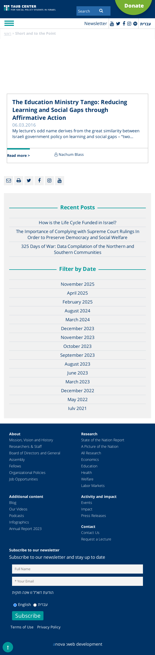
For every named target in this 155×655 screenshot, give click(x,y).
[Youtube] (112, 23)
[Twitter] (118, 23)
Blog (12, 502)
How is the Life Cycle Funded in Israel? (77, 222)
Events (86, 502)
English (22, 604)
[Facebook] (124, 23)
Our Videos (18, 509)
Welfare (87, 479)
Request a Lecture (96, 539)
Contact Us (90, 532)
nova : (60, 644)
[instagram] (129, 23)
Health (86, 472)
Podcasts (16, 515)
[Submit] (101, 10)
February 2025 (78, 302)
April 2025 (77, 293)
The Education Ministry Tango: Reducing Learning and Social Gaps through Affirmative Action (69, 109)
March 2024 (77, 320)
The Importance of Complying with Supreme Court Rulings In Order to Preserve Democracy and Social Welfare (77, 234)
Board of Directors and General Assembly (34, 456)
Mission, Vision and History (31, 439)
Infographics (19, 522)
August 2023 (77, 364)
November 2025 (78, 284)
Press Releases (93, 515)
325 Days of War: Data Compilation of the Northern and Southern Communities (77, 249)
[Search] (93, 11)
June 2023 (77, 373)
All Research (91, 452)
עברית (40, 604)
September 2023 (77, 355)
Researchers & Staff (25, 446)
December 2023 (77, 328)
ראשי (7, 33)
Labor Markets (93, 485)
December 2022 (77, 391)
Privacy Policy (48, 626)
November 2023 (78, 337)
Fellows (15, 465)
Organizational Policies (27, 472)
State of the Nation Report (102, 439)
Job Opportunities (23, 479)
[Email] (8, 180)
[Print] (18, 180)
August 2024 (77, 311)
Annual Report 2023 (25, 528)
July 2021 (77, 408)
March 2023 (77, 382)
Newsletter (95, 23)
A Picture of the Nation (99, 446)
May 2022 (78, 399)
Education (89, 465)
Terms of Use (22, 626)
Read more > (18, 155)
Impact (86, 509)
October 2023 (77, 346)
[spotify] (135, 23)
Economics (90, 459)
